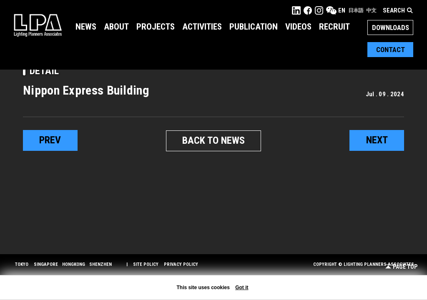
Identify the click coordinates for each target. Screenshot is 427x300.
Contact (390, 49)
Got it (241, 287)
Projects (155, 27)
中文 (371, 10)
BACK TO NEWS (213, 141)
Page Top (401, 267)
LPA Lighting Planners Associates (37, 25)
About (116, 27)
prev (50, 140)
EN (341, 10)
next (377, 140)
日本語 (355, 10)
